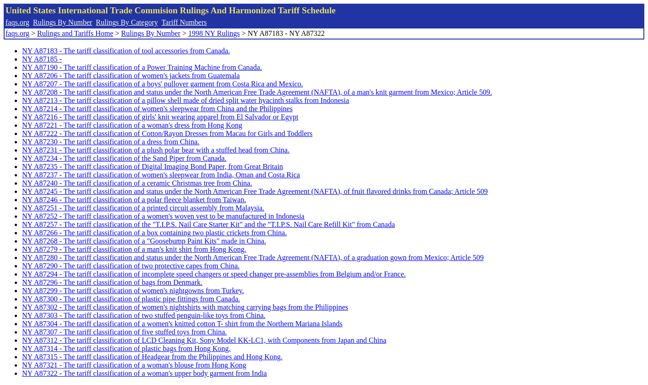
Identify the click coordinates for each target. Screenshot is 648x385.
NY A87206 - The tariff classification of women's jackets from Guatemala (131, 75)
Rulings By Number (62, 22)
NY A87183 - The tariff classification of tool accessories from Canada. (126, 51)
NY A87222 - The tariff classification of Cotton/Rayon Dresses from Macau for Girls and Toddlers (167, 133)
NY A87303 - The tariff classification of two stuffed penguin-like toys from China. (144, 315)
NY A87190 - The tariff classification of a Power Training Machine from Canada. (142, 67)
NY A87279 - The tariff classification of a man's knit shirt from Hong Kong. (134, 249)
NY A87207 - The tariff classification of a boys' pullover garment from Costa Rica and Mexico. (162, 84)
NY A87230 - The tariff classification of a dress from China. (110, 142)
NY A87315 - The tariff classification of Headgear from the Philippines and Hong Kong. (152, 357)
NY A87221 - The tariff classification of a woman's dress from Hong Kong (132, 125)
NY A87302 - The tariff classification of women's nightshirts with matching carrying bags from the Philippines (185, 307)
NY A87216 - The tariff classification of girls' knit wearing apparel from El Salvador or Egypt (160, 117)
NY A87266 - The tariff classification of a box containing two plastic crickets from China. (154, 233)
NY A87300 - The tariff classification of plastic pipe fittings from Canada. (131, 299)
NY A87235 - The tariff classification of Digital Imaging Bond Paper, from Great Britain (152, 166)
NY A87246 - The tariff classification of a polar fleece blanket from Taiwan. (134, 200)
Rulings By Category (127, 22)
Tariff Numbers (184, 22)
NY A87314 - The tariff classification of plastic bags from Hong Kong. (126, 348)
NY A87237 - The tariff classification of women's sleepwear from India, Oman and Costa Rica (161, 175)
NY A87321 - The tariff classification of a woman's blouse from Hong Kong (134, 365)
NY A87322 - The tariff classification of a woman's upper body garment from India (144, 373)
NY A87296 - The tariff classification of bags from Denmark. (112, 282)
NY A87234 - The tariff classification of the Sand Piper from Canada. (124, 158)
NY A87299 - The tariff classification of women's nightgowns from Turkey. (133, 290)
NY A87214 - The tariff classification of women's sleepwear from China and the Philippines (157, 109)
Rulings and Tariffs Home (75, 33)
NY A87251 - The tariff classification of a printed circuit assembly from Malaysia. (143, 208)
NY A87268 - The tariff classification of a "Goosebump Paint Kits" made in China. (144, 241)
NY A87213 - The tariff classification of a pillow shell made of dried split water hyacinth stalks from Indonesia (185, 100)
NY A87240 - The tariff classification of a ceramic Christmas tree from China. (137, 183)
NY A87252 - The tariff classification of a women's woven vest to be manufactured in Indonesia (163, 216)
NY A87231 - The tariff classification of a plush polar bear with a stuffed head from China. (156, 150)
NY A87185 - (42, 59)
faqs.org (17, 22)
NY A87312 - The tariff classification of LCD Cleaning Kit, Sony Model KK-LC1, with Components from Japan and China (204, 340)
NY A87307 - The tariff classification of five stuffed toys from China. (124, 332)
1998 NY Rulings (214, 33)
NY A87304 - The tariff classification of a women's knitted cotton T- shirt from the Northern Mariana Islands (182, 324)
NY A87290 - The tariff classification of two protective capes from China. (130, 266)
